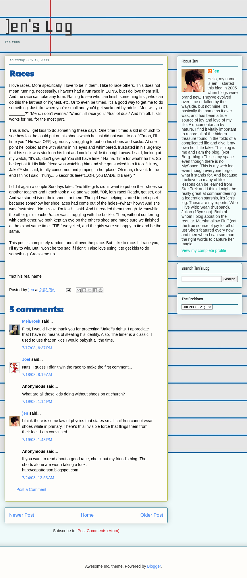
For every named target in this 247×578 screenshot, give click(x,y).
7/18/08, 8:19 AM (37, 374)
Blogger (154, 566)
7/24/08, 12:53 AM (38, 477)
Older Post (151, 515)
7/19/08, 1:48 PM (37, 439)
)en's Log (39, 26)
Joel (26, 359)
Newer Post (21, 515)
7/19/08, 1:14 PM (37, 401)
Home (87, 515)
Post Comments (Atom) (98, 530)
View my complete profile (204, 250)
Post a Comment (31, 489)
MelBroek (31, 321)
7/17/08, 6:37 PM (37, 348)
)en (25, 413)
